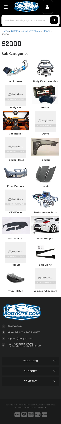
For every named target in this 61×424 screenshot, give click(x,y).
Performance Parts (45, 212)
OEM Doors (15, 212)
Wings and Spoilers (45, 291)
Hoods (45, 186)
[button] (30, 20)
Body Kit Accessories (45, 81)
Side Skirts (45, 264)
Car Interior (15, 133)
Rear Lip (15, 264)
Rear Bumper (45, 238)
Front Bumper (15, 186)
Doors (45, 133)
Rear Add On (15, 238)
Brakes (45, 107)
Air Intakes (15, 81)
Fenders (45, 159)
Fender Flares (15, 159)
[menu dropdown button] (5, 7)
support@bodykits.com (21, 338)
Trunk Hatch (15, 291)
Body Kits (15, 107)
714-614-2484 (15, 326)
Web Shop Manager (36, 407)
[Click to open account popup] (47, 7)
